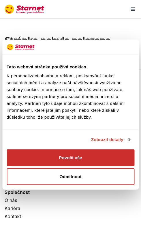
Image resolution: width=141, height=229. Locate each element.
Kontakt (13, 216)
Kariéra (12, 208)
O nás (11, 200)
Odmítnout (70, 176)
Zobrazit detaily (107, 139)
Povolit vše (70, 157)
